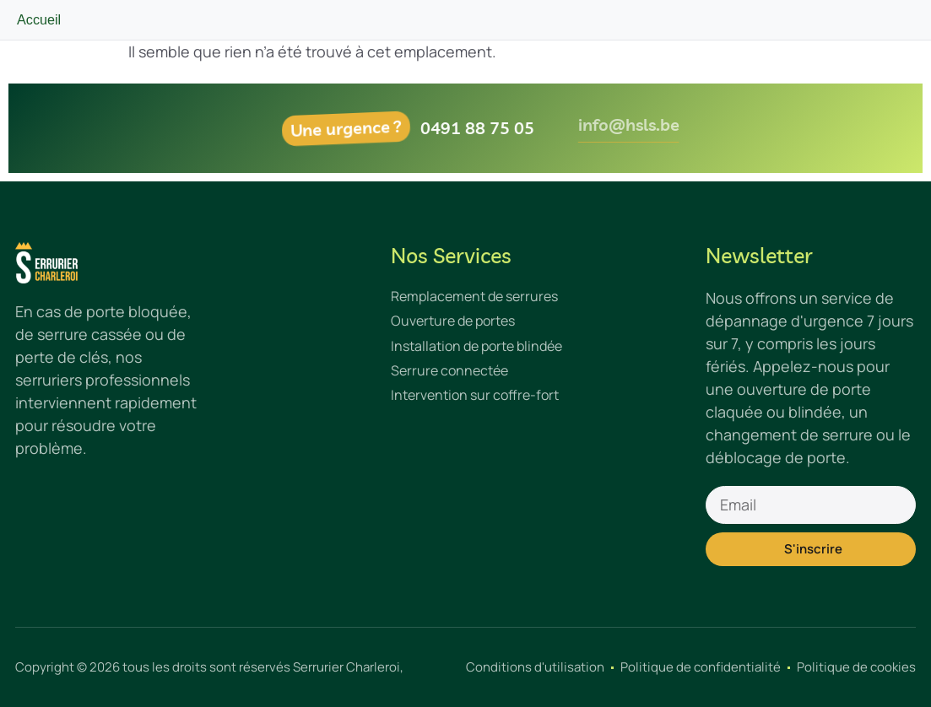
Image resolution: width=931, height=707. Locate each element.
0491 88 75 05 (488, 127)
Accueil (39, 19)
